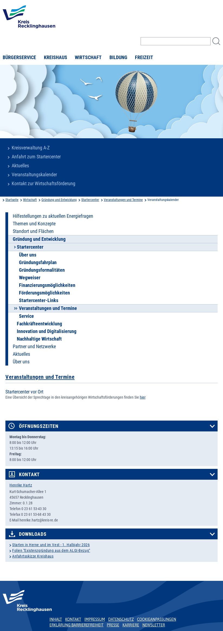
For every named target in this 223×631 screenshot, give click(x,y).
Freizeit (144, 57)
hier (143, 397)
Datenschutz (121, 619)
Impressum (95, 619)
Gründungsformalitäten (42, 270)
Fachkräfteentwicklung (39, 323)
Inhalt (56, 619)
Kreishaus (55, 57)
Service (26, 316)
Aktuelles (20, 165)
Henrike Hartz (20, 485)
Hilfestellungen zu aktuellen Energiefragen (53, 216)
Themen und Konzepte (34, 223)
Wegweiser (29, 277)
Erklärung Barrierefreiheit (77, 625)
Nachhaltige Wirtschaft (39, 339)
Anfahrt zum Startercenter (36, 156)
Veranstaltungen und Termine (123, 200)
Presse (113, 625)
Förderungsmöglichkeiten (44, 293)
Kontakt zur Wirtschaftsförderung (43, 183)
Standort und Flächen (33, 231)
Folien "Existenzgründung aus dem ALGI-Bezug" (51, 550)
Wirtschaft (88, 57)
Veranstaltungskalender (34, 174)
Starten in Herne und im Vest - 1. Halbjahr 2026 (51, 545)
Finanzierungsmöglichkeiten (47, 285)
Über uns (27, 255)
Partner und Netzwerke (34, 346)
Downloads (32, 534)
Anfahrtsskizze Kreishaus (32, 556)
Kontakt (29, 474)
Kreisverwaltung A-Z (31, 147)
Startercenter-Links (38, 300)
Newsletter (153, 625)
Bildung (118, 57)
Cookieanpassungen (156, 619)
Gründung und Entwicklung (59, 200)
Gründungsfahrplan (38, 262)
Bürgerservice (19, 57)
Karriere (130, 625)
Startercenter (90, 200)
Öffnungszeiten (39, 426)
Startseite (11, 200)
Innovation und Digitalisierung (46, 331)
